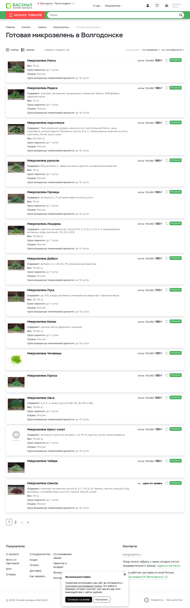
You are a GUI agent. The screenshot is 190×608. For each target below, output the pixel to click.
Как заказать (37, 576)
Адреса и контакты (168, 565)
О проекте (12, 554)
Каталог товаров (25, 15)
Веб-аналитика (174, 600)
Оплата (34, 565)
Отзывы (11, 574)
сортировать (133, 50)
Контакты (59, 578)
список (30, 49)
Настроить (101, 599)
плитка (15, 49)
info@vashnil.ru (132, 554)
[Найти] (115, 15)
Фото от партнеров (12, 561)
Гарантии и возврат (60, 565)
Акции (33, 559)
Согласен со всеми (79, 599)
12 (64, 3)
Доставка (35, 570)
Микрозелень (61, 27)
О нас (96, 5)
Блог (9, 569)
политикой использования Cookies (83, 586)
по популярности (172, 50)
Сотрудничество (40, 554)
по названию (150, 50)
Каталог (26, 27)
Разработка (157, 600)
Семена (42, 27)
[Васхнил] (19, 5)
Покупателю (112, 5)
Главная (10, 27)
